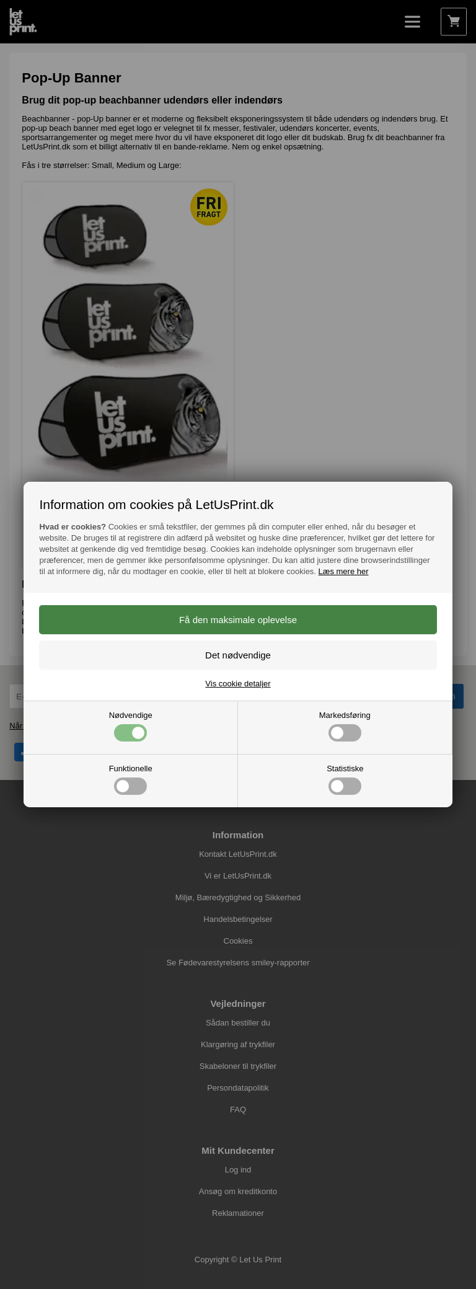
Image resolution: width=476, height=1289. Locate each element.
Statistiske (345, 779)
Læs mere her (344, 571)
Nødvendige (130, 726)
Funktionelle (130, 779)
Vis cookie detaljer (237, 683)
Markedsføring (345, 726)
